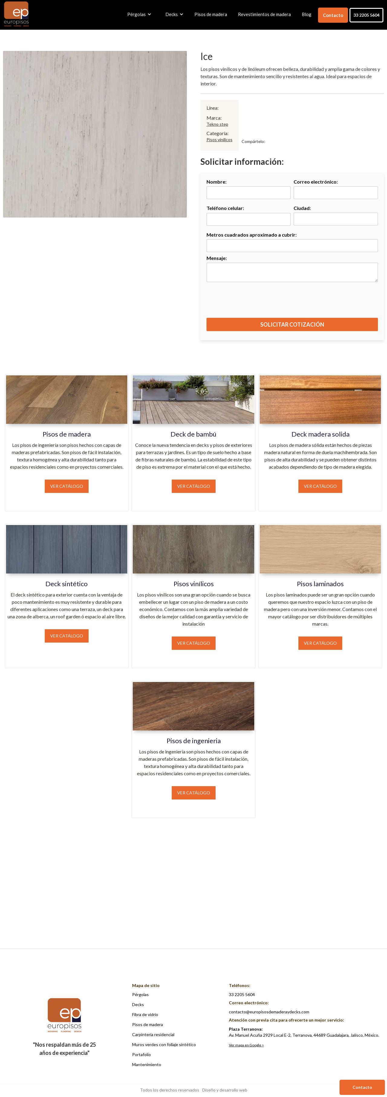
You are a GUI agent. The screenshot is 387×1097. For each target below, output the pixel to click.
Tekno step (217, 124)
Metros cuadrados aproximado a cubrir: (252, 235)
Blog (306, 14)
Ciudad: (302, 208)
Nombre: (216, 181)
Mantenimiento (146, 1064)
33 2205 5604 (366, 15)
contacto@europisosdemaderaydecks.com (269, 1011)
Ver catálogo (66, 486)
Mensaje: (217, 258)
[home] (16, 14)
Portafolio (141, 1054)
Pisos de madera (210, 14)
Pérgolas (140, 994)
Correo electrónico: (316, 181)
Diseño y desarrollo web (224, 1089)
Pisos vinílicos (220, 139)
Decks (138, 1004)
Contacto (333, 15)
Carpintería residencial (153, 1034)
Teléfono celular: (225, 208)
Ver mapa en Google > (246, 1045)
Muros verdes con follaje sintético (164, 1044)
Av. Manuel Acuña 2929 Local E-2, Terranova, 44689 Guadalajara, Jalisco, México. (304, 1032)
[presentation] (293, 303)
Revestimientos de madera (264, 14)
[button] (137, 14)
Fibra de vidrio (145, 1014)
